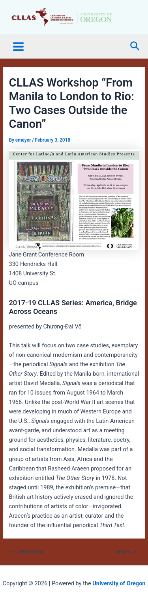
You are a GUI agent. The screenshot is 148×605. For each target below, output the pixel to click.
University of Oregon (118, 583)
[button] (135, 46)
